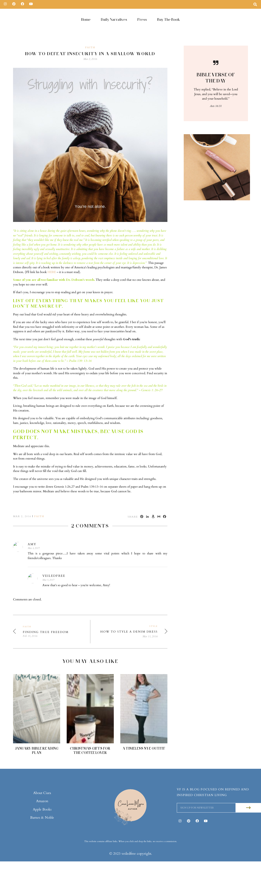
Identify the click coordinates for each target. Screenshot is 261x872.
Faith (90, 47)
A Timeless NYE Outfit (144, 748)
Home (86, 19)
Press (142, 19)
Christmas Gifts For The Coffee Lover (90, 750)
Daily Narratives (114, 19)
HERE (52, 272)
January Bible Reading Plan (37, 750)
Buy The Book (168, 19)
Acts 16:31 (216, 106)
